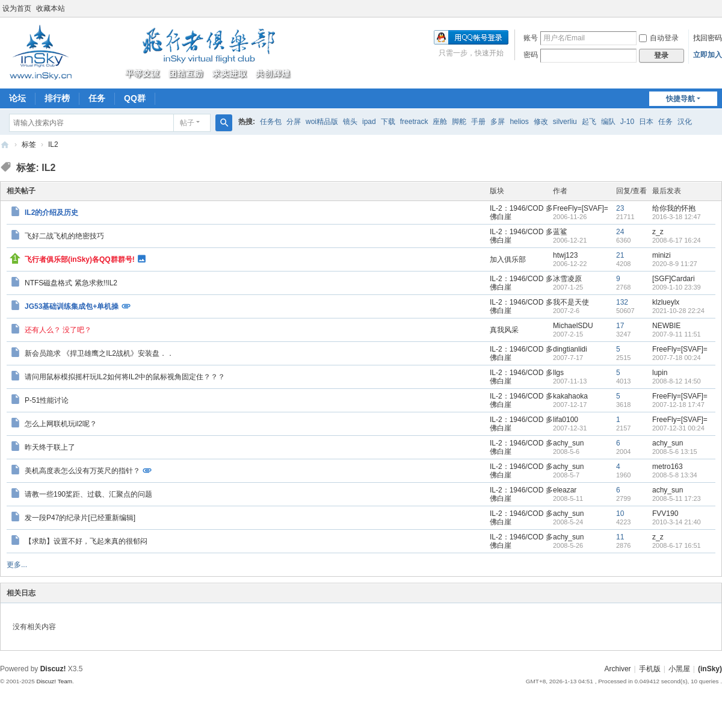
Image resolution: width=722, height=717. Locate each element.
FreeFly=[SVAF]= (580, 208)
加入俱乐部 (508, 259)
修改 (541, 121)
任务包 (271, 121)
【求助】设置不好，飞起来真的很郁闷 (86, 541)
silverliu (565, 121)
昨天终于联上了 (50, 447)
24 (620, 232)
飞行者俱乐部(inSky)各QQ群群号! (80, 259)
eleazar (564, 490)
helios (519, 121)
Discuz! (53, 669)
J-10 (627, 121)
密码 (530, 55)
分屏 (293, 121)
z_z (658, 232)
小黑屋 (679, 669)
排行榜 (57, 98)
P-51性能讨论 (47, 400)
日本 (646, 121)
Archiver (618, 669)
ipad (369, 121)
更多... (17, 564)
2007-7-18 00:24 (676, 357)
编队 (608, 121)
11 (620, 537)
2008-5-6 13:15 (674, 451)
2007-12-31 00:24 (678, 428)
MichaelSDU (573, 325)
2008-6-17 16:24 (676, 240)
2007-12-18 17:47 (678, 404)
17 (620, 325)
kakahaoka (570, 396)
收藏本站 (50, 8)
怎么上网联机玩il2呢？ (61, 424)
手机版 (650, 669)
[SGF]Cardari (673, 279)
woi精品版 (322, 121)
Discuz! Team (54, 681)
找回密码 (707, 38)
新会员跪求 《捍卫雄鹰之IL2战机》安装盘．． (99, 353)
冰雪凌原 (567, 279)
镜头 (350, 121)
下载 (388, 121)
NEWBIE (666, 325)
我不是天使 (571, 302)
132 (622, 302)
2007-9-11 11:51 (676, 334)
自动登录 (659, 38)
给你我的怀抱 (674, 208)
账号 (530, 38)
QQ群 (135, 98)
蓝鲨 (560, 232)
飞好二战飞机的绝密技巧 (64, 236)
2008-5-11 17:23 (676, 498)
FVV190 (665, 513)
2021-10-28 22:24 (678, 310)
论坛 (17, 98)
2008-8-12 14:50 (676, 381)
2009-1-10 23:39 (676, 287)
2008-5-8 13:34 (674, 475)
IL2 (53, 144)
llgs (558, 372)
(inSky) (5, 145)
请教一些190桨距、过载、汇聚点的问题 (88, 494)
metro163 (667, 466)
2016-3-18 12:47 (676, 216)
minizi (661, 255)
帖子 (187, 123)
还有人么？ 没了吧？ (58, 330)
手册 (478, 121)
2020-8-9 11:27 (674, 263)
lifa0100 (565, 419)
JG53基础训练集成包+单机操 (72, 306)
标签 (29, 144)
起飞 (589, 121)
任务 (96, 98)
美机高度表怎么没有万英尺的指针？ (82, 470)
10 (620, 513)
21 (620, 255)
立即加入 (707, 55)
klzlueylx (665, 302)
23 (620, 208)
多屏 (497, 121)
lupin (659, 372)
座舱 (440, 121)
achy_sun (568, 443)
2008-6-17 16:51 (676, 545)
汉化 (684, 121)
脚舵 (459, 121)
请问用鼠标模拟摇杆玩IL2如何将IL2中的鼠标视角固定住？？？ (125, 377)
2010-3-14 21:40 (676, 522)
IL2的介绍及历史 (51, 212)
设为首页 (16, 8)
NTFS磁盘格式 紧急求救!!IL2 (71, 283)
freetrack (414, 121)
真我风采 (504, 330)
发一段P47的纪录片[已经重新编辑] (80, 518)
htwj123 (565, 255)
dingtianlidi (570, 349)
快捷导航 (680, 99)
